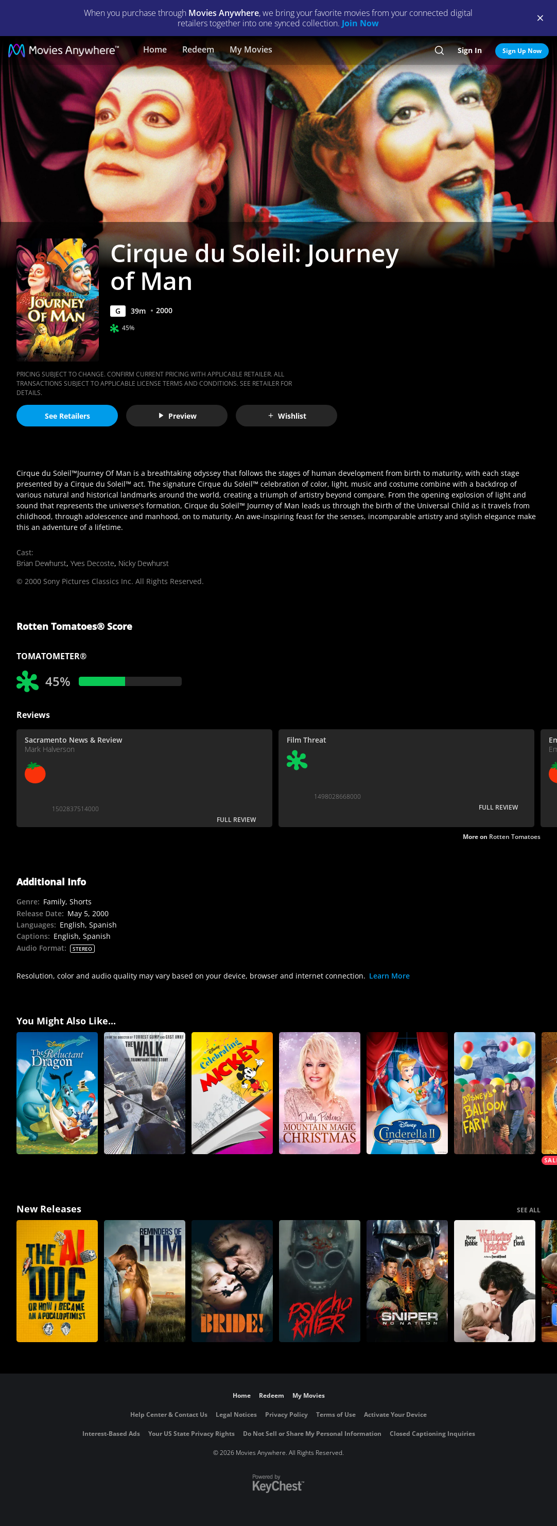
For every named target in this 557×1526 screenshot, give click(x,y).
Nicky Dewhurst (143, 563)
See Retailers (67, 416)
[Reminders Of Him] (144, 1281)
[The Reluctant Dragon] (57, 1093)
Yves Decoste (92, 563)
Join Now (360, 23)
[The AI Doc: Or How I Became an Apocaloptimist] (57, 1281)
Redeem (198, 49)
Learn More (389, 976)
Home (155, 49)
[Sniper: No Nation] (407, 1281)
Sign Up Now (522, 50)
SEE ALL (529, 1210)
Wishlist (286, 416)
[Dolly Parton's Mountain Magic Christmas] (319, 1093)
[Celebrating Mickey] (232, 1093)
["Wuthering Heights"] (494, 1281)
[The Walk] (144, 1093)
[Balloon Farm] (494, 1093)
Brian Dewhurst (41, 563)
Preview (177, 416)
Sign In (470, 50)
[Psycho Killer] (319, 1281)
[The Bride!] (232, 1281)
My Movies (251, 49)
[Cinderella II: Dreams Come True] (407, 1093)
